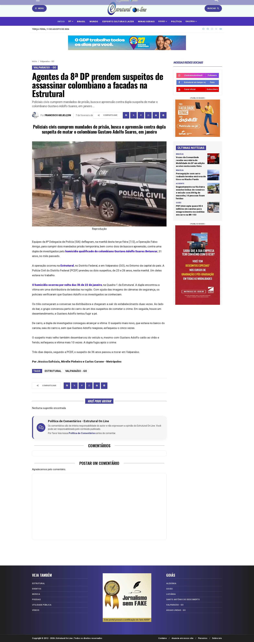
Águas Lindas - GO (176, 610)
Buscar (213, 8)
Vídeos (35, 610)
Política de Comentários (82, 433)
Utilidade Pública (41, 605)
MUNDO (94, 21)
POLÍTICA (176, 21)
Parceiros (202, 638)
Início (34, 61)
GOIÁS (162, 21)
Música (36, 594)
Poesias (36, 599)
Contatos (162, 638)
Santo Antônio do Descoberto (183, 599)
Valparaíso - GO (47, 61)
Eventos (36, 589)
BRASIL (81, 21)
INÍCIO (61, 21)
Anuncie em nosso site (182, 638)
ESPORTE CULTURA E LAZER (118, 21)
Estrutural (53, 371)
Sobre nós (217, 638)
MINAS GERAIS (146, 21)
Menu (39, 8)
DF (70, 21)
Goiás (169, 589)
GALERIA (191, 21)
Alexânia (171, 583)
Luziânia (171, 594)
